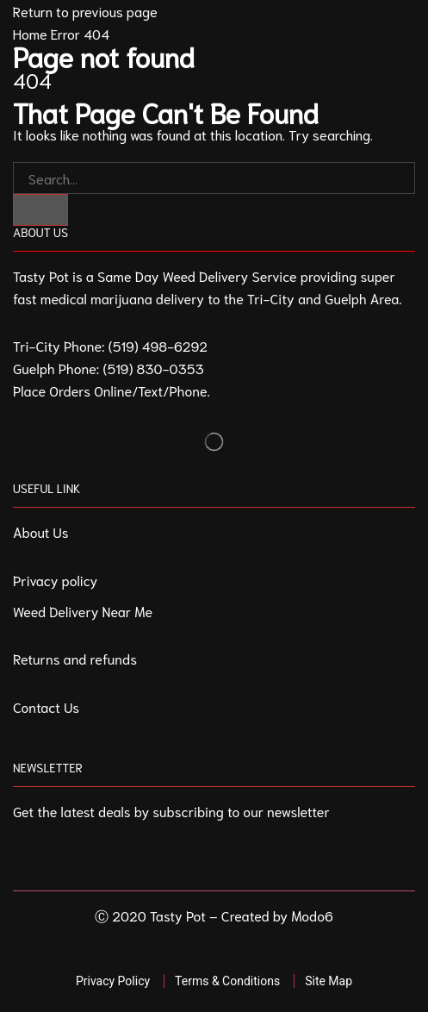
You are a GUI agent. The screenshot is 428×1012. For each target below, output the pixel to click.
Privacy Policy (113, 981)
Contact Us (46, 706)
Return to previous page (85, 11)
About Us (41, 531)
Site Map (328, 981)
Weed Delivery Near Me (82, 611)
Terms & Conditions (227, 981)
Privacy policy (55, 580)
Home (30, 33)
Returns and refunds (75, 658)
